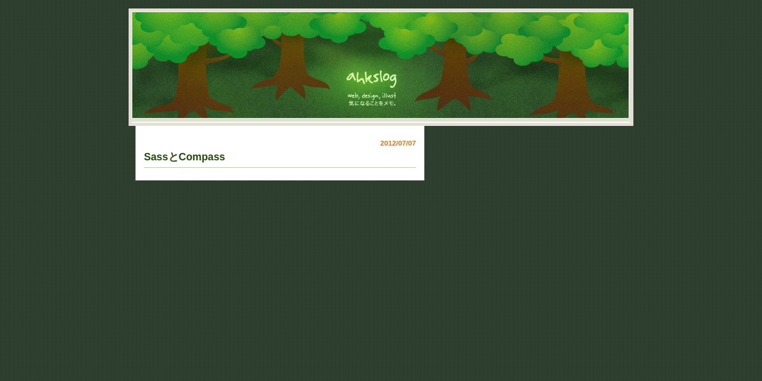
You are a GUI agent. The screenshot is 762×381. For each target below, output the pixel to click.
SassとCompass (184, 156)
